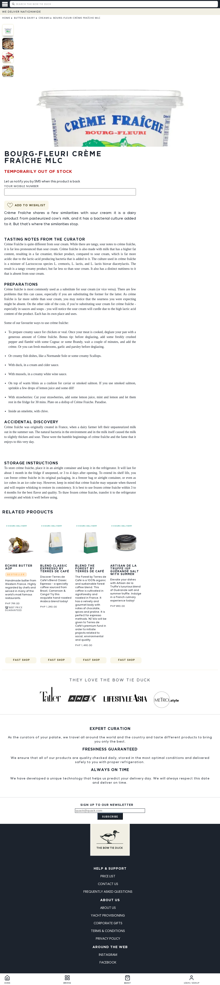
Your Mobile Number (21, 186)
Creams (44, 17)
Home (6, 17)
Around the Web (110, 947)
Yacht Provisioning (108, 915)
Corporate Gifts (108, 923)
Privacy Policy (108, 938)
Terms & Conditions (108, 931)
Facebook (107, 962)
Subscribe (110, 817)
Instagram (108, 955)
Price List (107, 876)
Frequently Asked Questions (107, 891)
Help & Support (110, 868)
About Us (110, 900)
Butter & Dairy (24, 17)
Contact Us (108, 884)
